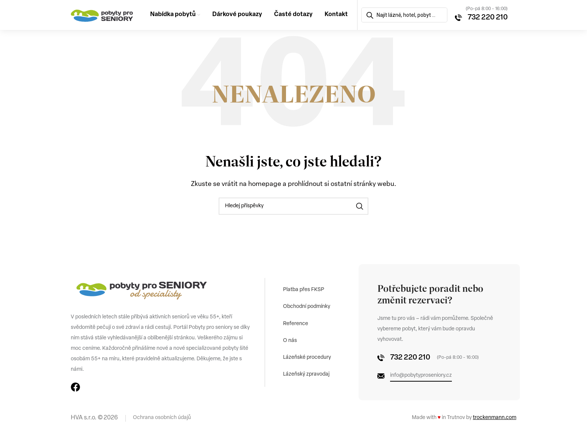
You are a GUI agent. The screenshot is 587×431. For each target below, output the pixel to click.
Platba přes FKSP (304, 289)
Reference (295, 323)
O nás (290, 340)
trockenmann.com (494, 418)
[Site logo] (102, 15)
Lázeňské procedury (307, 358)
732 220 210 (488, 17)
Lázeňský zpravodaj (306, 375)
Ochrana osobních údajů (162, 418)
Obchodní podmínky (307, 306)
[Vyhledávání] (293, 206)
